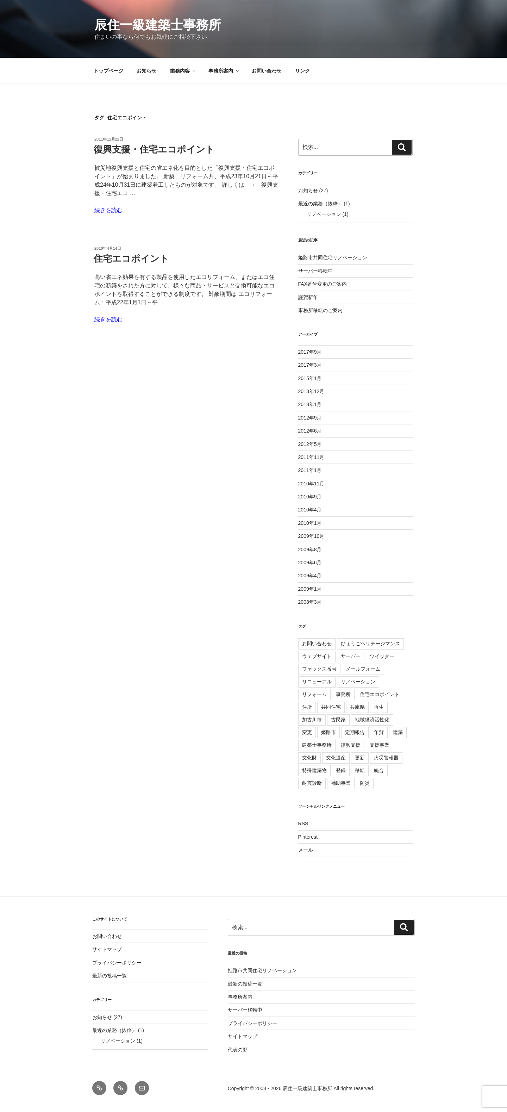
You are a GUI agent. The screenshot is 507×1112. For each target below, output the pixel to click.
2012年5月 (310, 444)
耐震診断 (312, 783)
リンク (302, 71)
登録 (341, 770)
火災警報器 (386, 757)
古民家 (338, 719)
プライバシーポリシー (117, 962)
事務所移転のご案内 (320, 310)
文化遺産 (336, 757)
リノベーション (324, 214)
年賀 (379, 732)
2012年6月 (310, 431)
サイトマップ (107, 949)
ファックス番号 (319, 669)
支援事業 (379, 745)
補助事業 (341, 783)
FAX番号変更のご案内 (322, 284)
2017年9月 (310, 352)
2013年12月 (311, 391)
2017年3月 (310, 365)
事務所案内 (224, 71)
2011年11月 (311, 457)
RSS (303, 823)
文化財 (309, 757)
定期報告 (355, 732)
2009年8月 (310, 549)
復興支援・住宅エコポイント (154, 149)
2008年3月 (310, 602)
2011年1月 (310, 470)
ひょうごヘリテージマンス (370, 643)
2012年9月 (310, 418)
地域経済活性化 (372, 719)
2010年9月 (310, 496)
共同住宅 (331, 707)
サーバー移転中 (315, 271)
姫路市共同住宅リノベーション (332, 257)
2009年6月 (310, 562)
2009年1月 (310, 589)
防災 (365, 783)
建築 (398, 732)
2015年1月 (310, 378)
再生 (379, 707)
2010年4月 (310, 509)
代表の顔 (238, 1049)
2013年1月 (310, 404)
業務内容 (183, 71)
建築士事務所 (317, 745)
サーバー (351, 656)
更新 (360, 757)
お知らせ (146, 71)
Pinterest (308, 837)
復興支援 (351, 745)
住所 (307, 707)
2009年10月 (311, 536)
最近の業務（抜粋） (320, 203)
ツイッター (382, 656)
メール (305, 850)
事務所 (343, 694)
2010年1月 (310, 523)
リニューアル (317, 681)
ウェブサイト (317, 656)
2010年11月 (311, 483)
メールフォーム (363, 669)
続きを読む (108, 210)
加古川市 (312, 719)
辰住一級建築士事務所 (157, 25)
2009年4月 (310, 575)
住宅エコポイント (131, 258)
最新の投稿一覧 (109, 976)
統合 (379, 770)
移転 (360, 770)
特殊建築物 (314, 770)
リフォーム (314, 694)
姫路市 (328, 732)
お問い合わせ (266, 71)
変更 (307, 732)
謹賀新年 (308, 297)
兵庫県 (357, 707)
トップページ (108, 71)
